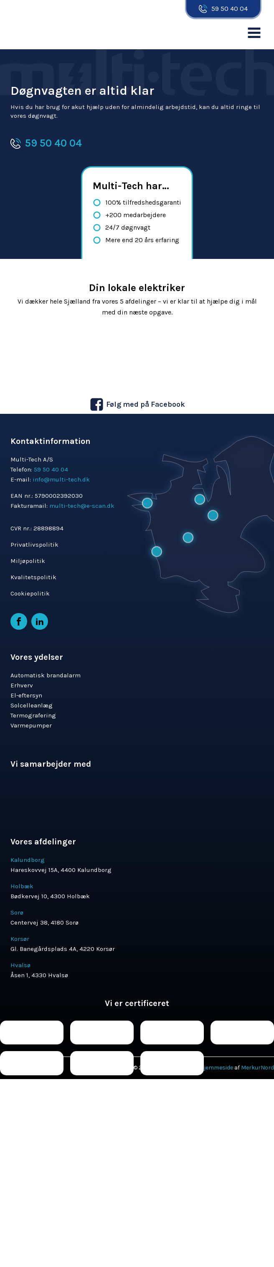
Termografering (33, 715)
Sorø (16, 912)
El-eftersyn (26, 695)
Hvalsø (20, 965)
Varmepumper (31, 725)
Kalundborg (27, 860)
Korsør (19, 939)
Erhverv (21, 685)
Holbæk (21, 886)
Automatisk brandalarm (45, 675)
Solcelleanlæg (31, 705)
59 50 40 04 (229, 9)
